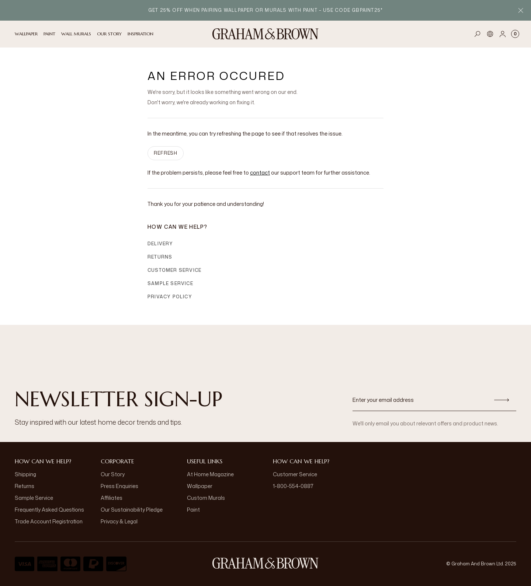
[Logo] (265, 33)
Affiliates (111, 497)
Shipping (25, 474)
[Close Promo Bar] (521, 10)
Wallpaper (199, 486)
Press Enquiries (119, 486)
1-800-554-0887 (293, 486)
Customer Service (174, 270)
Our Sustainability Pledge (132, 509)
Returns (160, 257)
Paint (193, 509)
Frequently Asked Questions (49, 509)
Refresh (165, 153)
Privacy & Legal (119, 521)
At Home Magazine (210, 474)
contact (260, 172)
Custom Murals (206, 497)
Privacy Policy (170, 297)
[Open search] (477, 34)
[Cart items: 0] (515, 34)
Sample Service (170, 283)
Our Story (113, 474)
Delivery (160, 244)
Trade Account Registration (49, 521)
